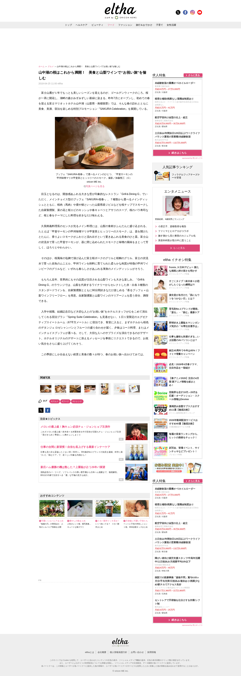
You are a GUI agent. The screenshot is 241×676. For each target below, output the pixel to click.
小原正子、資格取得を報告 (172, 226)
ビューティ (97, 25)
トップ (68, 25)
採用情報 (151, 652)
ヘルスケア (81, 25)
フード (110, 25)
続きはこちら (179, 152)
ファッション (125, 25)
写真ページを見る (95, 186)
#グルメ (54, 401)
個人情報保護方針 (118, 652)
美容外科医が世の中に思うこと (174, 240)
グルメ (51, 66)
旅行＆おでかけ (144, 25)
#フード (65, 401)
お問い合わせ (137, 652)
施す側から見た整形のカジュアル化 (177, 235)
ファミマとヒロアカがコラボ (173, 231)
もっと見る (179, 248)
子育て (159, 25)
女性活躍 (171, 25)
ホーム (41, 66)
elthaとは (89, 652)
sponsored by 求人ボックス (192, 158)
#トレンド (77, 401)
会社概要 (102, 652)
